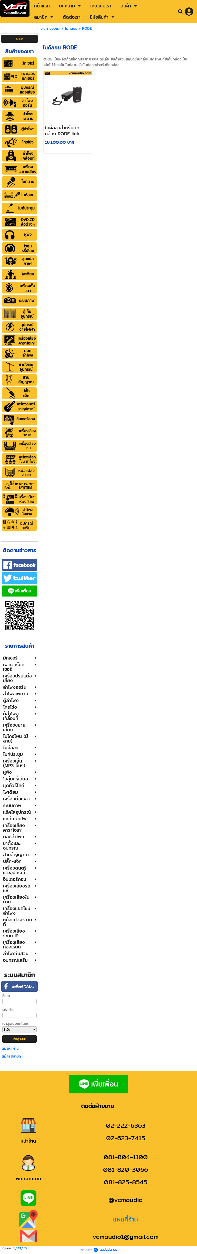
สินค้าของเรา (50, 28)
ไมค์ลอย (71, 28)
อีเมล (6, 996)
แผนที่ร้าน (125, 1219)
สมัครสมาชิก (11, 1056)
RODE (87, 28)
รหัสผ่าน (8, 1009)
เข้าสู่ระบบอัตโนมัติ (15, 1023)
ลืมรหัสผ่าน (10, 1048)
